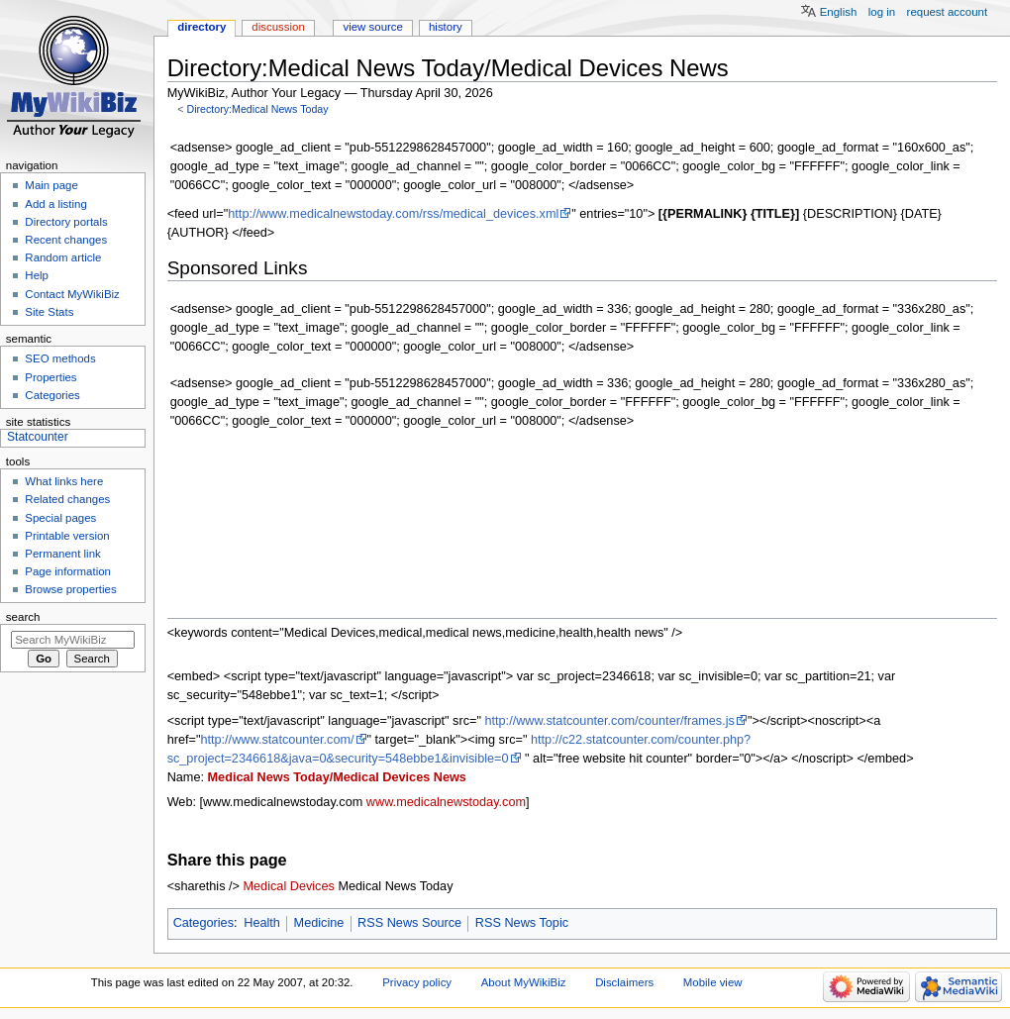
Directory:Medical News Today (257, 109)
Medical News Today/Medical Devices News (337, 777)
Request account (947, 12)
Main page (51, 185)
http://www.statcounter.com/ (277, 740)
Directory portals (66, 222)
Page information (68, 571)
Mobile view (713, 982)
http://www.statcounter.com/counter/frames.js (609, 721)
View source (372, 27)
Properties (50, 377)
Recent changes (66, 240)
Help (37, 275)
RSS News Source (409, 923)
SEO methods (60, 358)
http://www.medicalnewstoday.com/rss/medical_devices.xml (393, 214)
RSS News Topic (521, 923)
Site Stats (49, 312)
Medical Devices (289, 886)
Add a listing (55, 204)
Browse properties (70, 589)
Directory (201, 27)
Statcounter (37, 437)
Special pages (60, 518)
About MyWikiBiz (523, 982)
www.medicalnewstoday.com (446, 802)
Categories (203, 923)
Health (262, 923)
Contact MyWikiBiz (72, 294)
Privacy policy (417, 982)
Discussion (278, 27)
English (839, 12)
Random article (63, 257)
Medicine (319, 923)
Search (23, 617)
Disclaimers (624, 982)
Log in (881, 12)
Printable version (67, 536)
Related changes (67, 499)
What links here (64, 481)
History (445, 27)
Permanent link (62, 554)
